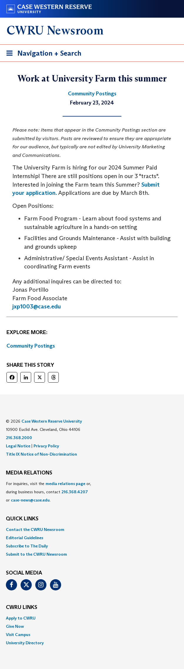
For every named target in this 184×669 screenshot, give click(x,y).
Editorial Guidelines (24, 537)
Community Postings (30, 346)
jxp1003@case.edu (36, 306)
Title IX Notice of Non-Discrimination (41, 454)
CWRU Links (21, 607)
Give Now (15, 626)
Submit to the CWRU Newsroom (36, 554)
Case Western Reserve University (51, 421)
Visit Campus (18, 634)
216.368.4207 (74, 491)
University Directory (25, 642)
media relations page (65, 483)
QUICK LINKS (22, 519)
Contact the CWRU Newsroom (35, 529)
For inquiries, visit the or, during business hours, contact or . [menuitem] (48, 492)
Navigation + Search (42, 54)
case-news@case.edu (30, 500)
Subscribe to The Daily (27, 546)
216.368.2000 (19, 437)
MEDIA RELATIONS (29, 473)
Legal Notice (18, 446)
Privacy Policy (46, 446)
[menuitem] (92, 529)
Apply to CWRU (21, 618)
